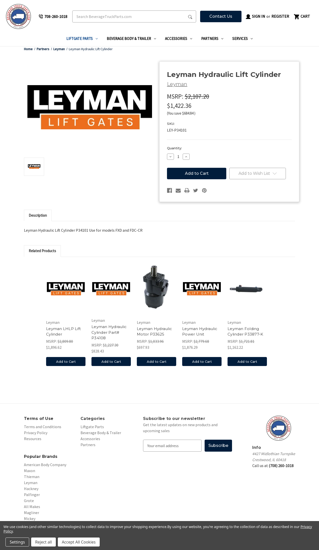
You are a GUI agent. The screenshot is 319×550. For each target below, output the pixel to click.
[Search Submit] (190, 16)
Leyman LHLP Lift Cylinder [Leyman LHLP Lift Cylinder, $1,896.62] (63, 331)
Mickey (29, 518)
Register (280, 16)
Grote (29, 500)
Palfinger (32, 494)
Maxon (29, 470)
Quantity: (174, 148)
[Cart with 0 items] (301, 16)
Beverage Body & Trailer (131, 38)
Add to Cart (66, 362)
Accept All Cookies (79, 542)
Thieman (31, 476)
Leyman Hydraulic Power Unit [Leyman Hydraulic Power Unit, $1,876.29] (199, 331)
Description (38, 215)
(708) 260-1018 (281, 465)
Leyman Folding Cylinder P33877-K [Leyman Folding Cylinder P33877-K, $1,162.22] (245, 331)
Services (242, 38)
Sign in (255, 17)
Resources (32, 438)
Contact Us (220, 16)
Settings (17, 542)
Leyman (30, 482)
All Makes (32, 506)
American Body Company (45, 464)
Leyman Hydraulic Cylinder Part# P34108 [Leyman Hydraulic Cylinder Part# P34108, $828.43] (109, 332)
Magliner (31, 512)
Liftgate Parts (82, 38)
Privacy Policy (35, 432)
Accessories (178, 38)
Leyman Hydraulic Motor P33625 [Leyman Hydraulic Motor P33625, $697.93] (154, 331)
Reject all (43, 542)
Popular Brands (41, 456)
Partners (212, 38)
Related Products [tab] (42, 250)
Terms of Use (38, 418)
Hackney (31, 488)
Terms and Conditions (42, 426)
